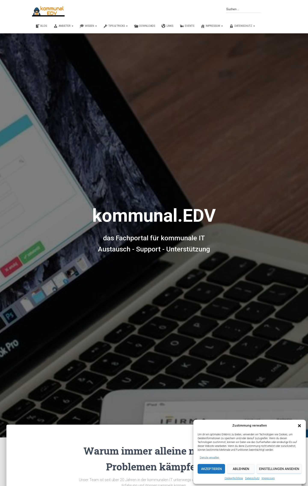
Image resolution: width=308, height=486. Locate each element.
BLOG (41, 26)
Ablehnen (241, 469)
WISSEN (88, 26)
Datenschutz (252, 478)
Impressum (268, 478)
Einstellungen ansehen (279, 469)
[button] (299, 426)
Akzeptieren (211, 469)
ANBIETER (63, 26)
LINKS (167, 26)
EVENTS (187, 26)
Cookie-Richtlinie (234, 478)
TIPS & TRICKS (115, 26)
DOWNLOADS (144, 26)
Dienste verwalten (209, 457)
